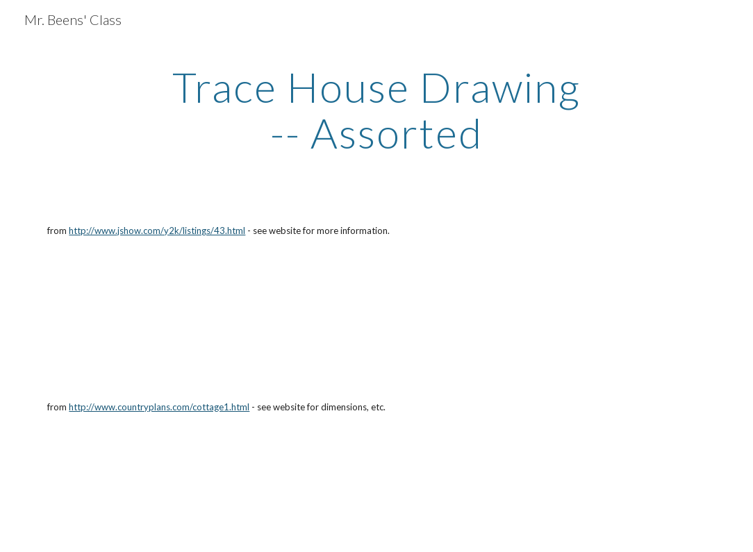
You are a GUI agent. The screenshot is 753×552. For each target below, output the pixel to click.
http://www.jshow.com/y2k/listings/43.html (157, 230)
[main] (376, 109)
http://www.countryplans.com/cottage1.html (159, 406)
